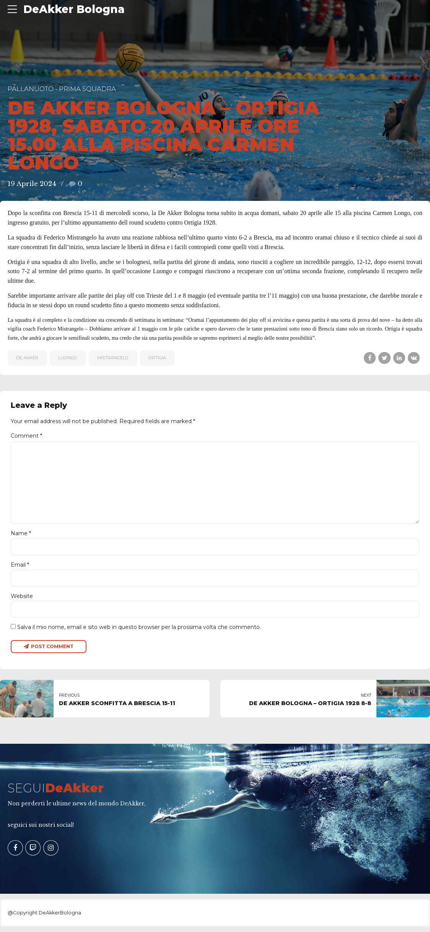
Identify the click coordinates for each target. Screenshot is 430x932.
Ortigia (157, 357)
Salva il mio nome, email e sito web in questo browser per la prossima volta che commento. (139, 631)
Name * (21, 537)
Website (22, 600)
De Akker (27, 357)
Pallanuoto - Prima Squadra (62, 89)
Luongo (67, 357)
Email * (20, 568)
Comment (26, 435)
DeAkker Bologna (74, 9)
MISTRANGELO (113, 357)
